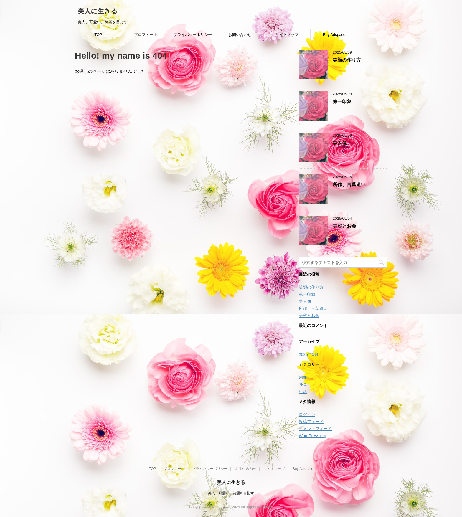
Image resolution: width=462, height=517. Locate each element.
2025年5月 (309, 354)
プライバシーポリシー (193, 34)
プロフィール (145, 34)
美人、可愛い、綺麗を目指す (231, 493)
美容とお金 (344, 226)
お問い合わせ (239, 34)
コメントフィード (315, 428)
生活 (303, 391)
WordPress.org (312, 435)
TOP (98, 34)
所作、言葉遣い (349, 184)
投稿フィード (311, 421)
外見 (303, 384)
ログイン (307, 414)
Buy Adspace (334, 34)
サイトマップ (286, 34)
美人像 (340, 143)
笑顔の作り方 (347, 59)
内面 (303, 377)
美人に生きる (98, 11)
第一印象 (342, 101)
